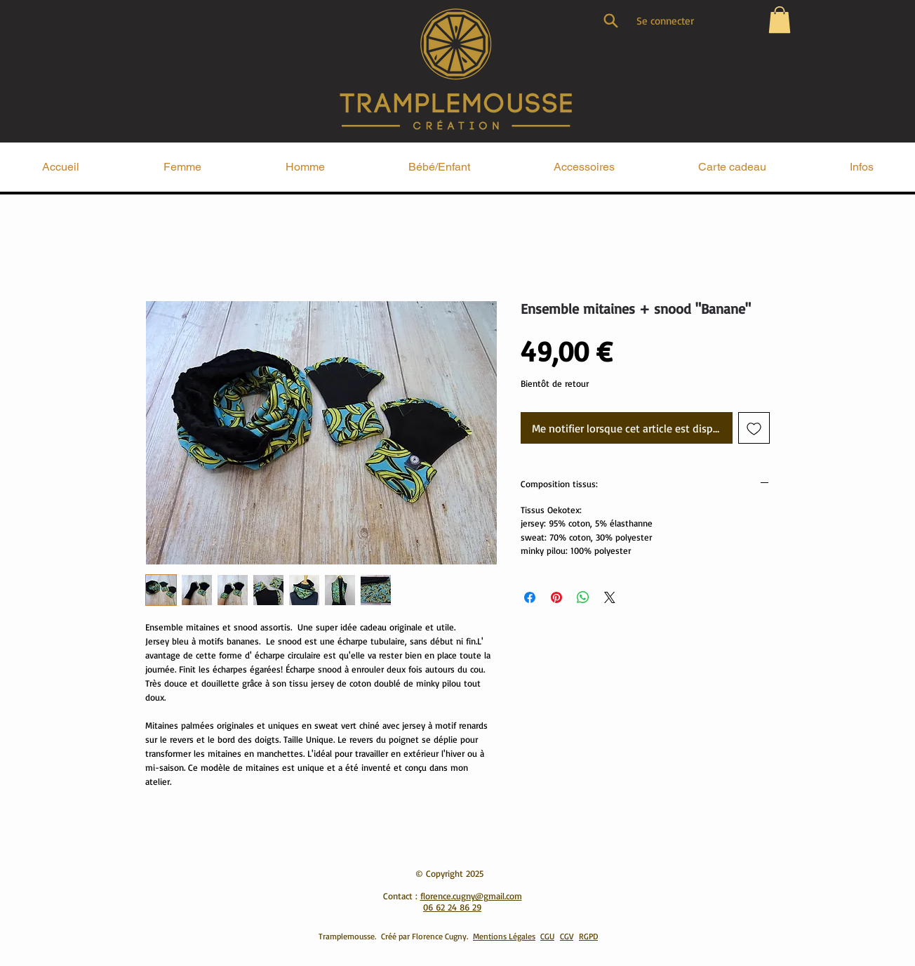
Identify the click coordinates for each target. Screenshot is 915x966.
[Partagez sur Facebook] (529, 597)
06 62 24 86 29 (452, 907)
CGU (547, 936)
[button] (779, 19)
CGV (566, 936)
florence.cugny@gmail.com (471, 895)
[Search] (610, 20)
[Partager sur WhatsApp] (583, 597)
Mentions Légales (504, 936)
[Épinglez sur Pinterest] (556, 597)
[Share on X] (609, 597)
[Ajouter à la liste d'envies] (754, 428)
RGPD (588, 936)
